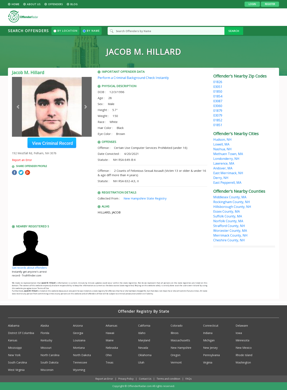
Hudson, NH (222, 139)
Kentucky (46, 340)
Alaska (44, 325)
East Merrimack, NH (228, 173)
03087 (217, 101)
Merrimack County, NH (230, 235)
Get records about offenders (29, 267)
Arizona (78, 325)
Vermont (176, 362)
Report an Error (22, 160)
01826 (217, 82)
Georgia (78, 333)
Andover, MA (222, 168)
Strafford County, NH (229, 226)
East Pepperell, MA (227, 182)
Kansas (12, 340)
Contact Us (145, 378)
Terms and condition (168, 378)
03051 (217, 86)
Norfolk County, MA (228, 221)
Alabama (13, 325)
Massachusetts (180, 340)
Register (270, 4)
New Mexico (244, 348)
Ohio (109, 355)
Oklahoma (144, 355)
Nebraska (112, 348)
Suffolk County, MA (227, 216)
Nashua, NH (222, 149)
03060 (217, 106)
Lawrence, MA (223, 163)
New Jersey (210, 348)
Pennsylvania (211, 355)
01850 (217, 91)
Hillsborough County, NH (232, 206)
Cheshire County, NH (229, 240)
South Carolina (17, 362)
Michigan (209, 340)
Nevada (143, 348)
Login (252, 4)
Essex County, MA (226, 211)
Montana (79, 348)
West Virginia (16, 370)
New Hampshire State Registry (145, 198)
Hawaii (110, 333)
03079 (217, 115)
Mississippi (15, 348)
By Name (91, 30)
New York (14, 355)
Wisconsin (46, 370)
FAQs (189, 378)
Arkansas (111, 325)
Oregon (175, 355)
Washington (243, 362)
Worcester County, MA (230, 230)
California (144, 325)
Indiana (207, 333)
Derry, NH (220, 178)
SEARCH (233, 31)
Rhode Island (244, 355)
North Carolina (49, 355)
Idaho (141, 333)
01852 (217, 120)
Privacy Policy (126, 378)
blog (74, 4)
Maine (110, 340)
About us (33, 4)
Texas (109, 362)
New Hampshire (181, 348)
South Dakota (49, 362)
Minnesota (242, 340)
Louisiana (79, 340)
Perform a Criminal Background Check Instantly (133, 78)
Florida (44, 333)
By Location (65, 30)
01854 (217, 96)
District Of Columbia (21, 333)
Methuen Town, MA (228, 154)
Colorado (177, 325)
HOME (15, 4)
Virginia (207, 362)
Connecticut (210, 325)
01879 (217, 110)
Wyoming (79, 370)
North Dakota (82, 355)
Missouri (45, 348)
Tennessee (80, 362)
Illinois (175, 333)
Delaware (242, 325)
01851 (217, 125)
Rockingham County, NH (231, 202)
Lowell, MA (221, 144)
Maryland (144, 340)
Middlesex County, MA (229, 197)
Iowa (239, 333)
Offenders (55, 4)
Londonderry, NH (226, 158)
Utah (141, 362)
